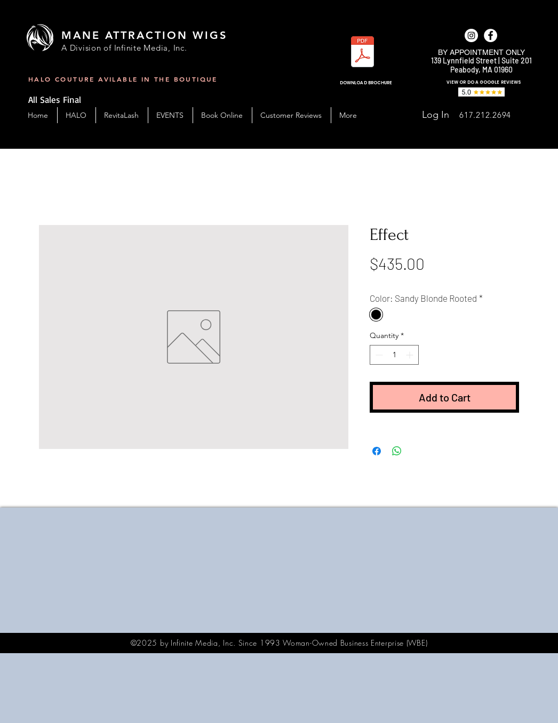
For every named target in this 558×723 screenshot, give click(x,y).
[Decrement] (378, 355)
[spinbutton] (394, 355)
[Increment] (410, 355)
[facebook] (490, 35)
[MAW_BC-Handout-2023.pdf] (362, 53)
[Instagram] (471, 35)
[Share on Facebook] (376, 451)
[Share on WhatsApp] (396, 451)
